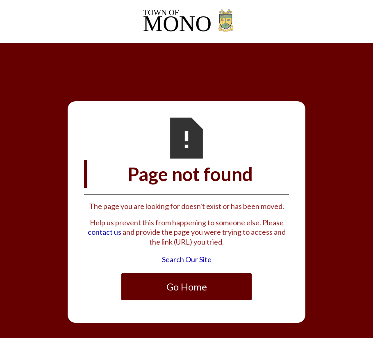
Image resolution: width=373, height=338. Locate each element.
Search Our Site (187, 259)
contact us (104, 231)
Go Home (186, 287)
